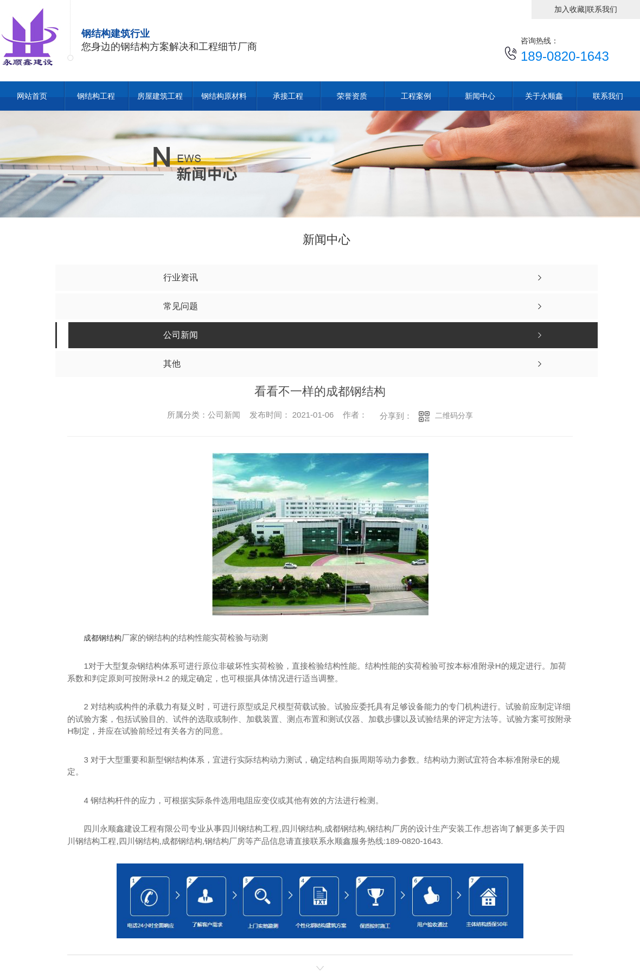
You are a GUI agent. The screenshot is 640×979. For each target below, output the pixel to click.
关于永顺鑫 (544, 96)
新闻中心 (480, 96)
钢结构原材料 (224, 96)
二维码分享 (454, 415)
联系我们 (602, 9)
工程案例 (416, 96)
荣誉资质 (352, 96)
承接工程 (288, 96)
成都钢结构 (102, 638)
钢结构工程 (96, 96)
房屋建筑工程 (160, 96)
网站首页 (32, 96)
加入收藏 (569, 9)
